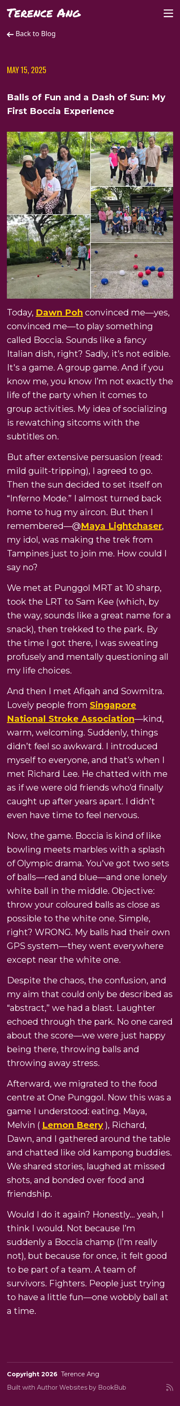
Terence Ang (43, 12)
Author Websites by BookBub (81, 1387)
